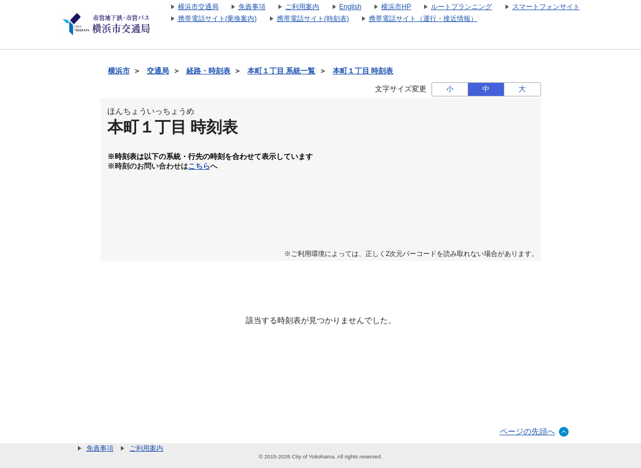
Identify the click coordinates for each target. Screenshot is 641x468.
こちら (199, 166)
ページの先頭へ (527, 431)
